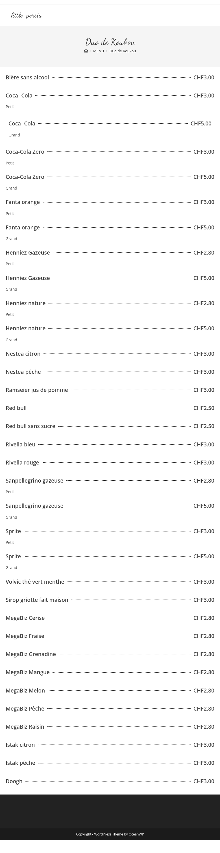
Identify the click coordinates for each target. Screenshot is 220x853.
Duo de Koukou (123, 50)
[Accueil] (86, 50)
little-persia (26, 15)
